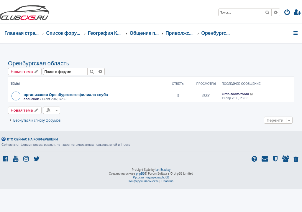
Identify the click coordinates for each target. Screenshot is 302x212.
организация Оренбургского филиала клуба (66, 94)
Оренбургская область (38, 63)
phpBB (140, 173)
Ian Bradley (162, 169)
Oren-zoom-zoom (235, 94)
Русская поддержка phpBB (151, 177)
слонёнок (31, 99)
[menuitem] (287, 13)
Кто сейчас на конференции (32, 139)
